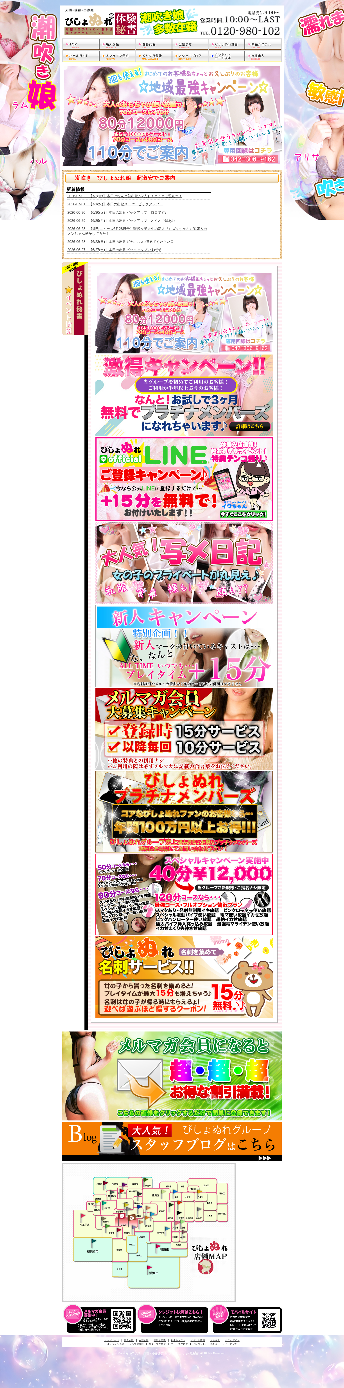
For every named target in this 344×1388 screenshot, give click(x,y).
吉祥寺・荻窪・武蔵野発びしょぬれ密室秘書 (148, 1207)
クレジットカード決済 (205, 1344)
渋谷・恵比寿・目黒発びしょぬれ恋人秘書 (176, 1223)
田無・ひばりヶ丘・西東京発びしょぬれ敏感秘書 (140, 1193)
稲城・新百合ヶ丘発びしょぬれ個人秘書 (134, 1227)
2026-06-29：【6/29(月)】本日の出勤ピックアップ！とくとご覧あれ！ (123, 221)
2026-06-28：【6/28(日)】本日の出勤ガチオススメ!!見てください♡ (120, 242)
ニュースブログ (179, 1344)
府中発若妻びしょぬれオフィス (132, 1217)
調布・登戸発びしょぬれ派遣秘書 (152, 1214)
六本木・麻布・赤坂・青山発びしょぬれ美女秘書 (183, 1222)
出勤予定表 (160, 1340)
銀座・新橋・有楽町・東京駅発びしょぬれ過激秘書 (199, 1209)
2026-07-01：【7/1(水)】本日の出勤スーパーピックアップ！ (115, 204)
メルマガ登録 (136, 1344)
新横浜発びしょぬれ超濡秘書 (149, 1267)
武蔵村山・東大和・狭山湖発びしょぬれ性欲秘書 (112, 1192)
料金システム (178, 1340)
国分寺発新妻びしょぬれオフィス (128, 1209)
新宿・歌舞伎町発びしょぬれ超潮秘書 (179, 1202)
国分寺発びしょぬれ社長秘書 (126, 1204)
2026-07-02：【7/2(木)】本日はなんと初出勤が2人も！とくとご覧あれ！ (124, 196)
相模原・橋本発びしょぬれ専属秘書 (94, 1241)
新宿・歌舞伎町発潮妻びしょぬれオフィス (179, 1213)
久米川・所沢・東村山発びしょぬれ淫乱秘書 (122, 1191)
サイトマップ (229, 1344)
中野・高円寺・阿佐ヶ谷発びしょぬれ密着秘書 (171, 1204)
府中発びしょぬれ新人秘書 (122, 1216)
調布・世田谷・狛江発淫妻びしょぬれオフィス (141, 1222)
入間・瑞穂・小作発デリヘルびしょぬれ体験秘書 (172, 22)
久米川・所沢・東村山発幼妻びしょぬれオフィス (124, 1184)
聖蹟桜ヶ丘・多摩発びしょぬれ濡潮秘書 (119, 1230)
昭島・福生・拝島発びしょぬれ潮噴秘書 (97, 1202)
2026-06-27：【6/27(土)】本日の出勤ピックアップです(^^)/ (114, 250)
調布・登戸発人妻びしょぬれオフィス (147, 1217)
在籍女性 (144, 1340)
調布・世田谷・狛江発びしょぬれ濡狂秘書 (167, 1228)
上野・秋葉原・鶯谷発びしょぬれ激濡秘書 (199, 1191)
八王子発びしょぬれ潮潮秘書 (83, 1215)
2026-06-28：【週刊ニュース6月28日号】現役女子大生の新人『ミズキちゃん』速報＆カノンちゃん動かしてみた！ (137, 231)
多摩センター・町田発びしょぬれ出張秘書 (107, 1226)
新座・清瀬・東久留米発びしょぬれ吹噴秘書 (146, 1179)
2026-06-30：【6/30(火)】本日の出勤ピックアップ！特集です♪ (117, 212)
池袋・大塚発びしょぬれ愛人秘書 (175, 1191)
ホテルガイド (232, 1340)
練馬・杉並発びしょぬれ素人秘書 (163, 1191)
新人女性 (129, 1340)
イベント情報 (197, 1340)
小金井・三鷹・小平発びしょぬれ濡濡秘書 (139, 1206)
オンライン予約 (115, 1344)
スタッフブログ (157, 1344)
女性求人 (215, 1340)
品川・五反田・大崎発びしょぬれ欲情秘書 (184, 1231)
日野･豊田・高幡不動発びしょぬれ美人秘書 (104, 1218)
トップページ (111, 1340)
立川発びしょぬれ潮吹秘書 (104, 1203)
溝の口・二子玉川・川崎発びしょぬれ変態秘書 (158, 1246)
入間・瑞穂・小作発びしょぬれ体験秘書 (105, 1183)
